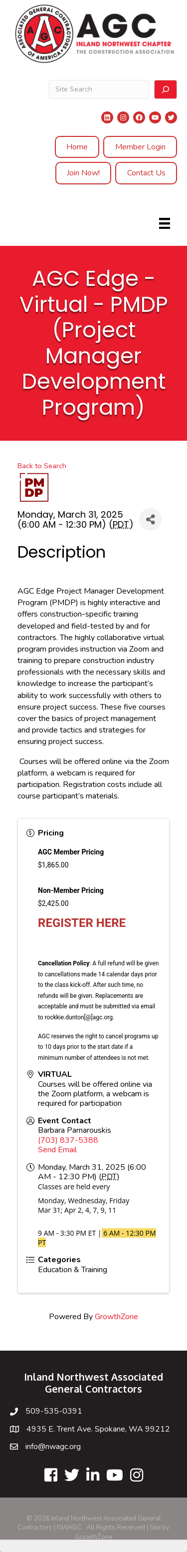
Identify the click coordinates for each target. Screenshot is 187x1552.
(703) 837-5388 (68, 1140)
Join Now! (83, 172)
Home (77, 146)
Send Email (57, 1149)
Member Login (140, 146)
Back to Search (41, 466)
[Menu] (164, 223)
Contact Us (146, 172)
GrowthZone (116, 1316)
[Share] (150, 519)
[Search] (165, 89)
